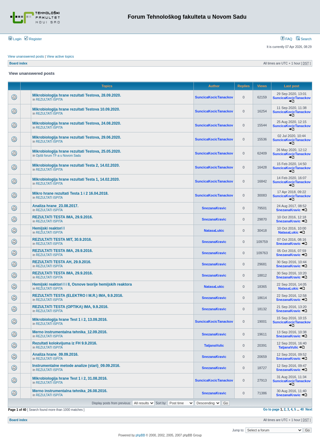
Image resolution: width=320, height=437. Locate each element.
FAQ (286, 39)
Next (308, 409)
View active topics (60, 56)
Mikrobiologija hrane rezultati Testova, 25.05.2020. (76, 151)
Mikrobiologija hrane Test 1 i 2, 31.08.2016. (69, 378)
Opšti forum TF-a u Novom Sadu (58, 155)
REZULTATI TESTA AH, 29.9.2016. (61, 262)
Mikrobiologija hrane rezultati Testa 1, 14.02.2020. (76, 179)
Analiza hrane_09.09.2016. (55, 354)
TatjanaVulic (214, 345)
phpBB (140, 435)
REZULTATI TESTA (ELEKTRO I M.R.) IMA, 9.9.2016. (77, 295)
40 (302, 409)
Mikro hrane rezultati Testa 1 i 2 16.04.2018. (70, 193)
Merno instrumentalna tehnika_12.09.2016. (69, 332)
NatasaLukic (214, 230)
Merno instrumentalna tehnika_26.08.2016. (69, 391)
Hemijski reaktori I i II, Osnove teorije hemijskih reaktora (82, 284)
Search (304, 39)
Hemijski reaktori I (48, 228)
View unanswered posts (26, 56)
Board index (18, 63)
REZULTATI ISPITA (49, 99)
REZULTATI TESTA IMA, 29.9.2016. (62, 217)
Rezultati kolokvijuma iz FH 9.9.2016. (64, 343)
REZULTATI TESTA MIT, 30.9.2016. (62, 239)
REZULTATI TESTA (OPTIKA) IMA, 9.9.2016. (70, 307)
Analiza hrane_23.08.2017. (55, 206)
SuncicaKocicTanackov (214, 97)
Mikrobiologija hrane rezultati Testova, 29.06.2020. (76, 137)
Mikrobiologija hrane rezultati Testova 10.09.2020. (76, 109)
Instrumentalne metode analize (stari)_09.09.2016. (76, 365)
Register (33, 39)
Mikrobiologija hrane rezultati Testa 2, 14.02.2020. (76, 165)
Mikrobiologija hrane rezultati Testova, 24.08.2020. (76, 123)
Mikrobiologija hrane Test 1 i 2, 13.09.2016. (69, 319)
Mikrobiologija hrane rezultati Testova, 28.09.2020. (76, 95)
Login (14, 39)
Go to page (271, 409)
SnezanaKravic (214, 208)
